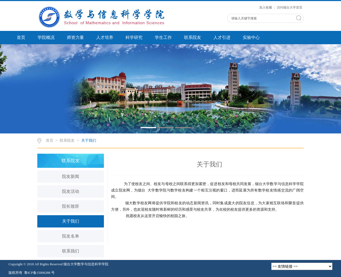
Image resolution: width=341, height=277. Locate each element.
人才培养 (104, 37)
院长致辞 (70, 206)
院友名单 (70, 236)
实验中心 (251, 37)
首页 (21, 37)
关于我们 (88, 140)
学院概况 (46, 37)
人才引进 (221, 37)
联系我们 (70, 251)
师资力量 (75, 37)
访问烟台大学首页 (289, 7)
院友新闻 (70, 176)
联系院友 (192, 37)
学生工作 (163, 37)
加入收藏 (266, 7)
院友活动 (70, 191)
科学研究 (134, 37)
